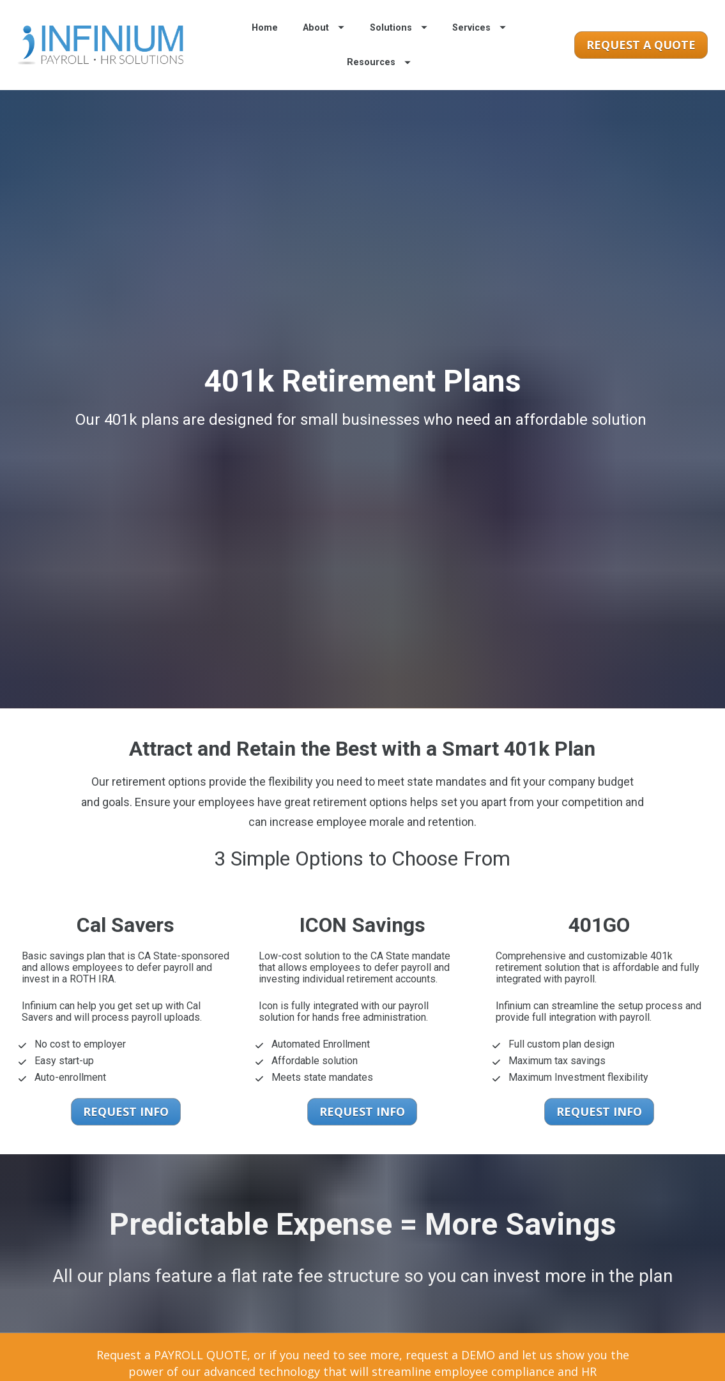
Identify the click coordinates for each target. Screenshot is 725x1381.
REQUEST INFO (126, 1052)
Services (479, 43)
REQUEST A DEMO (504, 1365)
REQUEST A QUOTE (641, 60)
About (323, 43)
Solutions (398, 43)
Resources (379, 78)
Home (265, 43)
